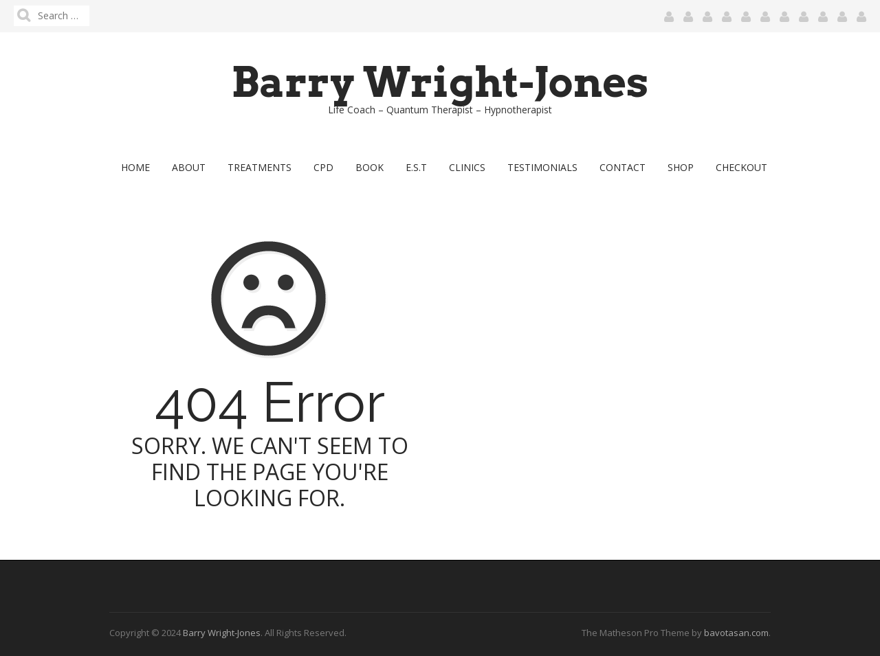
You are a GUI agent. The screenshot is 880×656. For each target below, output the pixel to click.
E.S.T (416, 167)
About (189, 167)
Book (369, 167)
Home (135, 167)
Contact (623, 167)
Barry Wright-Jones (439, 82)
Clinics (467, 167)
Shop (681, 167)
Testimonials (542, 167)
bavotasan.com (736, 632)
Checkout (741, 167)
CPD (323, 167)
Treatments (260, 167)
